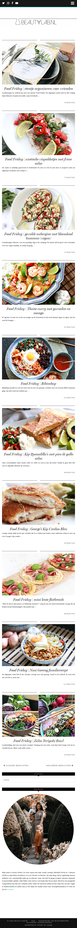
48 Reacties (69, 472)
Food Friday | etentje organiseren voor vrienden (38, 89)
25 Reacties (69, 755)
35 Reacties (69, 543)
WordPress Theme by (38, 925)
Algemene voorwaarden (39, 922)
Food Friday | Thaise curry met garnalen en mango (38, 311)
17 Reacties (69, 177)
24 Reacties (69, 398)
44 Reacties (69, 684)
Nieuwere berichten (59, 765)
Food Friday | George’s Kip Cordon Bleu (38, 529)
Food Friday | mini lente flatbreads (38, 600)
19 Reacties (69, 103)
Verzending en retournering (53, 921)
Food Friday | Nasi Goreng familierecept (38, 670)
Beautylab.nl (21, 921)
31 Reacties (69, 252)
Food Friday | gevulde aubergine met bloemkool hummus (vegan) (38, 236)
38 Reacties (69, 614)
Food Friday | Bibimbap (38, 384)
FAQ (33, 921)
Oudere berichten (16, 765)
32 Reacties (69, 327)
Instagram (10, 889)
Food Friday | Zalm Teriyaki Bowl (38, 741)
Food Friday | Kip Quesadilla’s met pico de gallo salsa (38, 456)
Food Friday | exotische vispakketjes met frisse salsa (38, 161)
